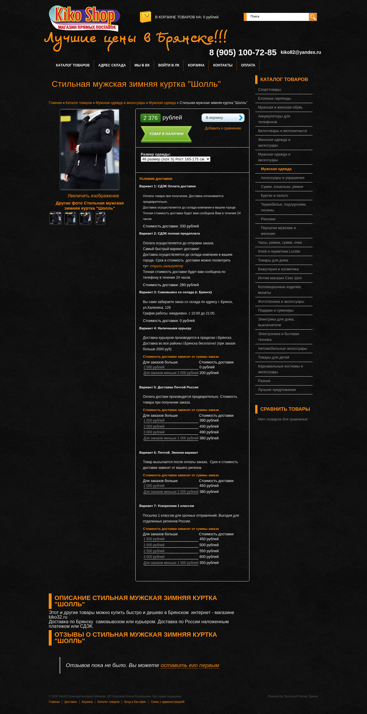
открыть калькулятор (166, 266)
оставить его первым (190, 665)
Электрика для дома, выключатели (276, 322)
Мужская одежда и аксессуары (120, 103)
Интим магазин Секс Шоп (280, 278)
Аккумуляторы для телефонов (274, 119)
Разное (264, 381)
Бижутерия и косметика (278, 269)
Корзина (196, 65)
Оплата (248, 65)
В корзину (214, 118)
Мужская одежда (162, 103)
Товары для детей (273, 357)
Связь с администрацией (167, 701)
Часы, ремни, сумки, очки (280, 242)
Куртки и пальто (274, 195)
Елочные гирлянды (274, 98)
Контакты (222, 65)
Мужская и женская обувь (280, 107)
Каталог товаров (73, 65)
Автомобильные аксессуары (282, 348)
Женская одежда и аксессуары (274, 142)
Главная (55, 103)
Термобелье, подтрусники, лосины (284, 207)
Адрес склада (112, 65)
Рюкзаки (268, 219)
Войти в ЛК (168, 65)
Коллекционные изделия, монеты (280, 290)
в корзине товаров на (178, 17)
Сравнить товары (285, 409)
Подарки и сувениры (276, 310)
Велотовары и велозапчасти (282, 131)
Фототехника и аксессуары (281, 301)
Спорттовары (269, 89)
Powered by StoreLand (282, 696)
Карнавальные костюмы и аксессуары (280, 369)
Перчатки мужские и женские (278, 231)
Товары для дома (273, 260)
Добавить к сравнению (223, 128)
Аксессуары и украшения (282, 178)
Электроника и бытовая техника (278, 337)
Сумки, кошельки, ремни (282, 186)
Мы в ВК (142, 65)
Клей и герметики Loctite (279, 251)
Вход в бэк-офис (135, 701)
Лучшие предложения (277, 390)
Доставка (71, 701)
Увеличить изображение (93, 195)
